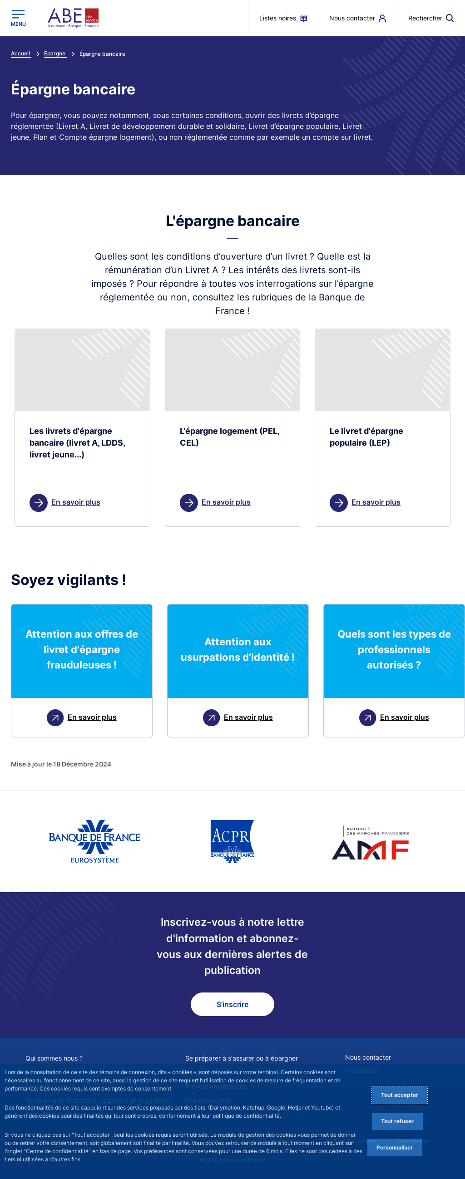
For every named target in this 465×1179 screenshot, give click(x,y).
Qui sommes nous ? (54, 1058)
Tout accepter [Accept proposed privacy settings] (399, 1094)
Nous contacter (368, 1057)
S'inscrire (232, 1004)
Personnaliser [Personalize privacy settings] (394, 1147)
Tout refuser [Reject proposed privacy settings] (397, 1121)
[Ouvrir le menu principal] (18, 18)
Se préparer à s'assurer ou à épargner (241, 1058)
